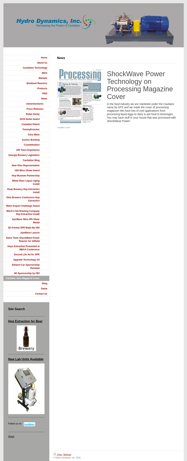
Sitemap (67, 454)
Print (57, 454)
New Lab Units (18, 359)
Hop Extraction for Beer (25, 321)
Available (36, 359)
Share (11, 436)
